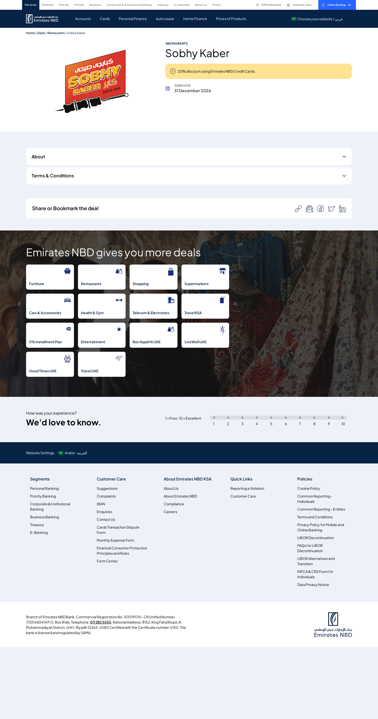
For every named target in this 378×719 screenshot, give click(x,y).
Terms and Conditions (315, 517)
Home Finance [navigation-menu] (195, 19)
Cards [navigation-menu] (105, 19)
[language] (73, 453)
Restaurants (56, 33)
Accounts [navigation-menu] (83, 19)
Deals (41, 33)
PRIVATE (79, 4)
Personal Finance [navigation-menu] (133, 19)
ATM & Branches (268, 5)
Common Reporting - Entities (321, 509)
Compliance (174, 504)
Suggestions (107, 488)
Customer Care (299, 5)
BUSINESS (95, 4)
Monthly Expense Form (115, 540)
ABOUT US (201, 4)
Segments (40, 479)
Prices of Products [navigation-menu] (231, 19)
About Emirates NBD (180, 496)
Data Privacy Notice (313, 584)
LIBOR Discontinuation (315, 538)
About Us (171, 488)
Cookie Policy (308, 488)
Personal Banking (44, 488)
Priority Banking (43, 496)
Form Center (107, 561)
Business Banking (44, 517)
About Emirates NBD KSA (188, 479)
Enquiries (104, 512)
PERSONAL (30, 4)
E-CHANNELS (181, 4)
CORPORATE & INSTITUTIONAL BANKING (129, 4)
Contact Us (106, 519)
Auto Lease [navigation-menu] (165, 19)
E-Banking (39, 532)
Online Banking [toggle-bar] (336, 5)
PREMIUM (48, 4)
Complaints (106, 496)
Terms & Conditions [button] (53, 175)
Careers (170, 512)
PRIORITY (64, 4)
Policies (304, 479)
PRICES (217, 4)
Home (30, 33)
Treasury (37, 525)
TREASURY (163, 4)
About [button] (38, 156)
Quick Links (241, 479)
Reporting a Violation (247, 488)
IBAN (101, 504)
